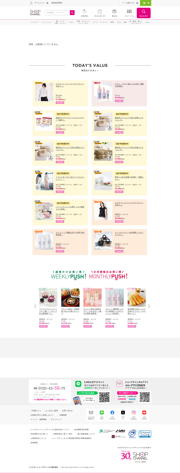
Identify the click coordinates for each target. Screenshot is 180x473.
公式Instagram (134, 418)
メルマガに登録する (91, 418)
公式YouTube (144, 418)
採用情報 (34, 443)
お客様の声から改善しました (42, 415)
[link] (145, 434)
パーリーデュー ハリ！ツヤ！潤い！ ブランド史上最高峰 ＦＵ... (48, 311)
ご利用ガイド (36, 411)
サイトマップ (56, 419)
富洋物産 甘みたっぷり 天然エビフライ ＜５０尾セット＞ (137, 311)
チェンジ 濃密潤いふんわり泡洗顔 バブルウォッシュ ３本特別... (115, 311)
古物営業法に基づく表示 (62, 434)
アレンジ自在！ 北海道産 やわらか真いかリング (70, 311)
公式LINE (101, 418)
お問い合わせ (67, 411)
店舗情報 (63, 415)
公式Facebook (112, 418)
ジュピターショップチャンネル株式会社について (50, 429)
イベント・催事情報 (38, 419)
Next (148, 306)
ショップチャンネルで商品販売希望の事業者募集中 (71, 438)
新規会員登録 (57, 3)
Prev (36, 306)
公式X (123, 418)
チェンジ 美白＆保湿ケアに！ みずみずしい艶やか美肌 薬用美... (92, 311)
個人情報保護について (86, 434)
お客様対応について (38, 438)
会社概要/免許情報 (81, 429)
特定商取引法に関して (39, 434)
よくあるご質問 (52, 411)
